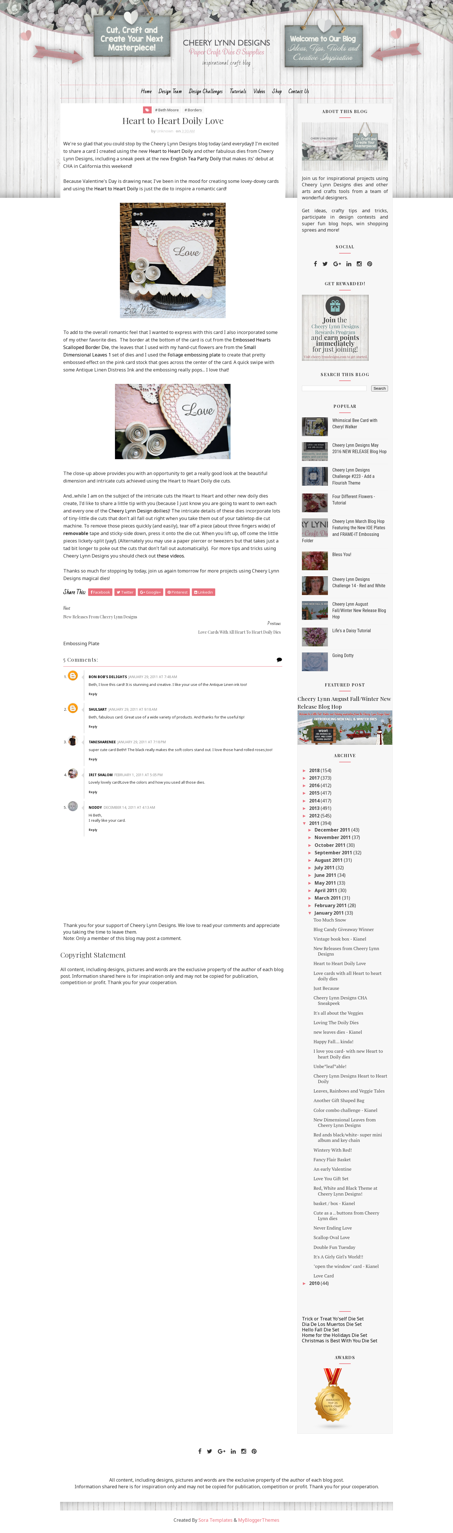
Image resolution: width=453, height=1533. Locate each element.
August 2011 (324, 863)
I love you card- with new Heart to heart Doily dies (343, 1057)
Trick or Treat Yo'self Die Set (328, 1321)
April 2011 (322, 893)
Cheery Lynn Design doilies (153, 514)
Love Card (319, 1279)
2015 (310, 796)
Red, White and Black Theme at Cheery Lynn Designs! (341, 1194)
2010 (310, 1286)
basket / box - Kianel (330, 1206)
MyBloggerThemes (258, 1523)
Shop (277, 94)
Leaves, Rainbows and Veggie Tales (344, 1094)
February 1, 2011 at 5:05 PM (144, 775)
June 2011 (321, 878)
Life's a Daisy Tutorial (347, 633)
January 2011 (325, 916)
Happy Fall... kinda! (329, 1045)
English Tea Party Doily (216, 162)
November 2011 (329, 840)
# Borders (193, 112)
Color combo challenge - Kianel (341, 1113)
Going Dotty (338, 658)
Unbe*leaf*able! (325, 1069)
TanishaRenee (107, 737)
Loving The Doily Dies (331, 1025)
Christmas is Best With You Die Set (335, 1344)
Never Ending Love (328, 1231)
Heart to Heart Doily (191, 154)
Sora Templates (215, 1523)
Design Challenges (206, 94)
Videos (259, 94)
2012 (310, 819)
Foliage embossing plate (198, 358)
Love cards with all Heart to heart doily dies (343, 979)
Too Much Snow (325, 923)
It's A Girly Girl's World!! (334, 1259)
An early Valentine (328, 1172)
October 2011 (326, 848)
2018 (310, 773)
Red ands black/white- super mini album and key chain (343, 1141)
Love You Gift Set (326, 1182)
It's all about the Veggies (334, 1016)
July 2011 (320, 871)
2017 (310, 781)
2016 (310, 788)
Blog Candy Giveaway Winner (339, 932)
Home (146, 94)
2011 (310, 826)
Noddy (100, 808)
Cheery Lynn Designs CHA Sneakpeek (336, 1004)
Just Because (322, 991)
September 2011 (329, 855)
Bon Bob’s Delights (113, 672)
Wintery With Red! (328, 1153)
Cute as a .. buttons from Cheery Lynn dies (342, 1219)
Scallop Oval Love (327, 1240)
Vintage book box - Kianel (335, 942)
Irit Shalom (106, 775)
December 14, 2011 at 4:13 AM (135, 808)
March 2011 (324, 901)
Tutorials (238, 94)
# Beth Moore (167, 112)
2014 (310, 803)
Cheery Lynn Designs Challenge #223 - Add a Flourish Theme (349, 479)
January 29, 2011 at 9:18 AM (138, 705)
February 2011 (327, 908)
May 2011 (321, 886)
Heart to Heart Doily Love (335, 966)
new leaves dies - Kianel (333, 1035)
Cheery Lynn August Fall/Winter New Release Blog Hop (355, 613)
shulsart (103, 705)
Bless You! (337, 557)
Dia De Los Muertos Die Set (327, 1327)
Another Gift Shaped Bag (334, 1103)
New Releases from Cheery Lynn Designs (342, 954)
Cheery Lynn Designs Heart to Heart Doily (346, 1082)
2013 (310, 811)
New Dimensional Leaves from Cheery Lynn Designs (340, 1125)
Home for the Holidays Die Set (330, 1338)
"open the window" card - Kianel (341, 1269)
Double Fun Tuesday (330, 1250)
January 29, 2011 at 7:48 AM (158, 672)
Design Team (170, 94)
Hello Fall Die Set (316, 1333)
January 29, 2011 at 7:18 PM (147, 737)
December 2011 (328, 833)
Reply (98, 690)
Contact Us (299, 94)
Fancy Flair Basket (327, 1162)
